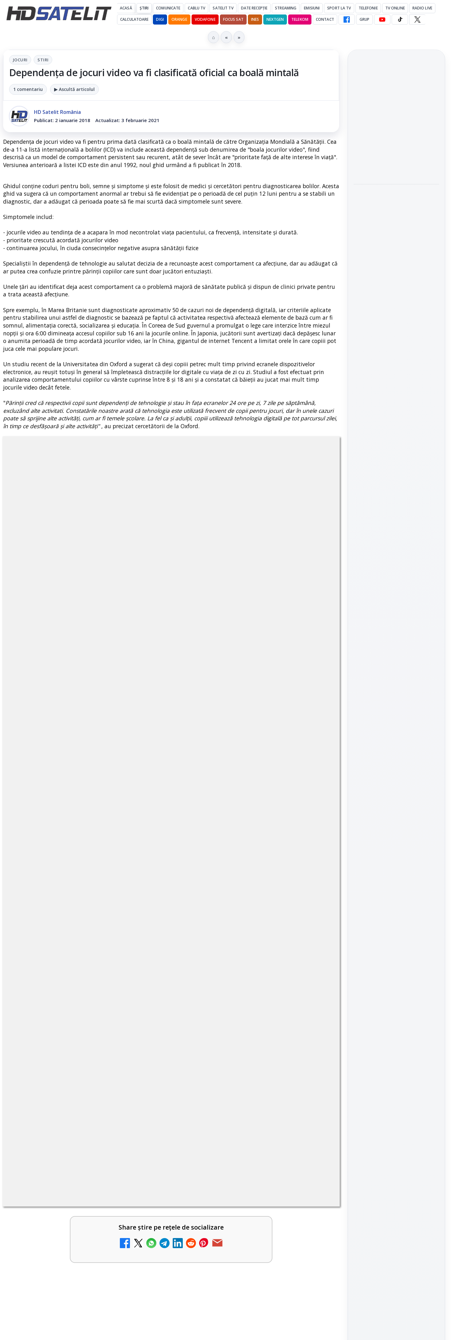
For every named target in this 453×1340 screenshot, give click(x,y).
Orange (179, 19)
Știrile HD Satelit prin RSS (396, 900)
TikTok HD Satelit (396, 843)
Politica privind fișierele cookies (396, 1059)
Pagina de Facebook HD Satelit (396, 761)
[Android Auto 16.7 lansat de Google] (312, 894)
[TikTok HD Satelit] (400, 19)
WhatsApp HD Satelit (396, 807)
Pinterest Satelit (396, 879)
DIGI (160, 19)
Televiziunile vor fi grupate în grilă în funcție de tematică (260, 1145)
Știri (144, 8)
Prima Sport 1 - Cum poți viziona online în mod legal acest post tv (239, 1084)
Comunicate (168, 8)
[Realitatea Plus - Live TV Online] (312, 960)
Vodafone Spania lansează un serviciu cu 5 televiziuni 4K (90, 1145)
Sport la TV (339, 8)
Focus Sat (233, 19)
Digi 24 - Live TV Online (65, 1076)
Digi (362, 963)
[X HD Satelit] (417, 19)
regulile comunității (106, 693)
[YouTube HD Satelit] (382, 19)
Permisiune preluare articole (396, 1038)
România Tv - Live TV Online (233, 1019)
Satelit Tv (223, 8)
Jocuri (20, 60)
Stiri (42, 60)
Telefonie (368, 8)
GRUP (364, 19)
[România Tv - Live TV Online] (312, 1033)
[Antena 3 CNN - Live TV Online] (141, 1033)
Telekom (299, 19)
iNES (255, 19)
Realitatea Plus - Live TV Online (238, 946)
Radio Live (422, 8)
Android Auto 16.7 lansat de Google (239, 880)
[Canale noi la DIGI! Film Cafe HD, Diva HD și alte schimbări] (141, 894)
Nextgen (275, 19)
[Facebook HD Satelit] (346, 19)
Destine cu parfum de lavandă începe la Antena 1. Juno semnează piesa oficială (69, 954)
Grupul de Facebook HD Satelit (396, 786)
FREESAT (385, 963)
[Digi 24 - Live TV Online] (141, 1094)
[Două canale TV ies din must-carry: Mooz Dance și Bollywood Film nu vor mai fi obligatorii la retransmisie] (396, 167)
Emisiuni (312, 8)
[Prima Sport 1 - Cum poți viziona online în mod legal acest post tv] (312, 1094)
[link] (85, 897)
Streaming (285, 8)
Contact (325, 19)
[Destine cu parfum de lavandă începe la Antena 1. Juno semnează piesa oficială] (141, 960)
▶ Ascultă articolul (74, 89)
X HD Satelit (396, 861)
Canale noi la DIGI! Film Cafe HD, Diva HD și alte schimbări (67, 884)
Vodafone (205, 19)
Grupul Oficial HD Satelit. (129, 702)
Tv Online (395, 8)
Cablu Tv (196, 8)
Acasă (126, 8)
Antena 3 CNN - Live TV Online (65, 1019)
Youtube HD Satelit (396, 825)
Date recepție (254, 8)
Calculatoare (134, 19)
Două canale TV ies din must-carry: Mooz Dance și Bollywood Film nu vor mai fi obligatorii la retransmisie (395, 122)
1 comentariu (28, 89)
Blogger (277, 1206)
